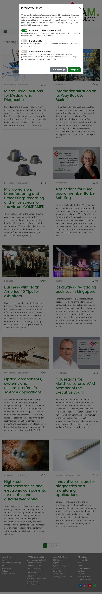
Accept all (74, 70)
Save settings (58, 70)
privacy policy (26, 23)
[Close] (80, 8)
